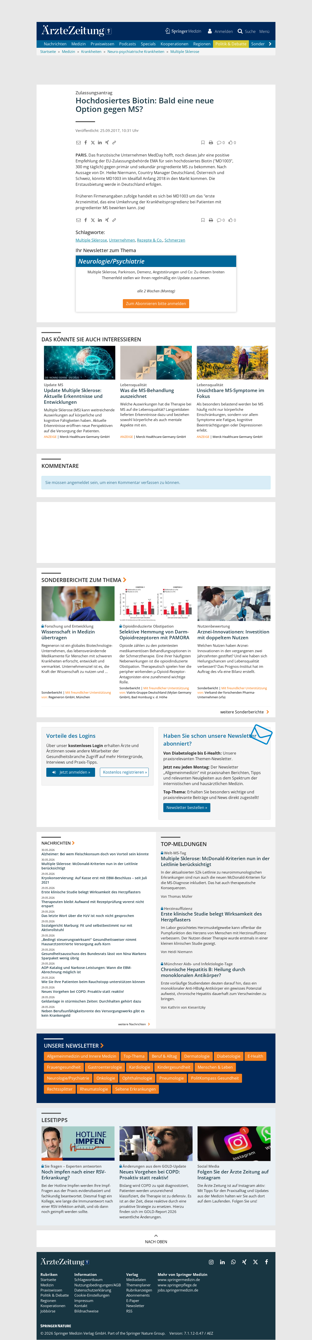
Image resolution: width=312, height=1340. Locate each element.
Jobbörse (47, 1311)
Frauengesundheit (64, 1067)
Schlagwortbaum (88, 1279)
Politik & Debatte (230, 44)
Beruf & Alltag (164, 1056)
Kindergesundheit (173, 1067)
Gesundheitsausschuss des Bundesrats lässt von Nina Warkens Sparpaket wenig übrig (93, 955)
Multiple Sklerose (91, 240)
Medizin (78, 44)
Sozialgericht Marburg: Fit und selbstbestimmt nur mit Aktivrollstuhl (86, 927)
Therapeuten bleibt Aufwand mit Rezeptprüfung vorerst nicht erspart (92, 903)
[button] (264, 31)
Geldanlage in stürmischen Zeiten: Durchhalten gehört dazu (91, 1001)
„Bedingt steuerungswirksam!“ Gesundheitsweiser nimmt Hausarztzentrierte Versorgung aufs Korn (88, 941)
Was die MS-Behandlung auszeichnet (147, 393)
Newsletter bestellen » (186, 807)
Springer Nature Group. (146, 1333)
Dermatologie (197, 1056)
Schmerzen (175, 240)
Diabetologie (228, 1056)
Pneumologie (171, 1078)
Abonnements (138, 1295)
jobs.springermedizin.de (178, 1290)
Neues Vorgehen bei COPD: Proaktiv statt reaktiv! (82, 991)
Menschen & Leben (215, 1067)
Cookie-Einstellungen (91, 1295)
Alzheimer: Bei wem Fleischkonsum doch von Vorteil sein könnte (95, 854)
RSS (129, 1311)
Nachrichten (55, 44)
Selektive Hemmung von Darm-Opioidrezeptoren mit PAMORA (154, 635)
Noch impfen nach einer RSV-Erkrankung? (73, 1175)
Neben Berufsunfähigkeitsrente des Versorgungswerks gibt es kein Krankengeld (93, 1013)
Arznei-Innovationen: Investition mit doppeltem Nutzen (233, 635)
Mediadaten (136, 1279)
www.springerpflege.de (177, 1284)
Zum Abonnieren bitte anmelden (156, 303)
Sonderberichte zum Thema (81, 579)
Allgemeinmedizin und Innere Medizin (81, 1056)
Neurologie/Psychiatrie (68, 1078)
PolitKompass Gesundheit (215, 1078)
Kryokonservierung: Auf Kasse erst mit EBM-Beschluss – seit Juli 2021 (94, 880)
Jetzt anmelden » (70, 772)
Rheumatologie (94, 1089)
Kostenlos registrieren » (125, 772)
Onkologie (106, 1078)
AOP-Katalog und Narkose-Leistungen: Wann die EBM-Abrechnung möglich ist (86, 970)
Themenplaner (138, 1284)
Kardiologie (139, 1067)
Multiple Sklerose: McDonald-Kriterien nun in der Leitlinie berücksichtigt (89, 866)
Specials (148, 44)
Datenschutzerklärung (92, 1290)
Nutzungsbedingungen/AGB (97, 1284)
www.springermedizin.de (179, 1279)
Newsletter (135, 1305)
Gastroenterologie (105, 1067)
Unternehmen (122, 240)
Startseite (48, 1279)
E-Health (255, 1056)
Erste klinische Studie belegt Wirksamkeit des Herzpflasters (91, 892)
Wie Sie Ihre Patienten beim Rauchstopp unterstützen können (93, 982)
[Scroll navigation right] (270, 44)
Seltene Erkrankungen (135, 1089)
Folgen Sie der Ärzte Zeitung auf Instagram (233, 1175)
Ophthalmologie (137, 1078)
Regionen (202, 44)
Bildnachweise (86, 1311)
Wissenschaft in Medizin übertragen (68, 635)
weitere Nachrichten (134, 1024)
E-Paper (132, 1300)
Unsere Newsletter (71, 1045)
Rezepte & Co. (150, 240)
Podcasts (127, 44)
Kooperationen (174, 44)
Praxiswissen (102, 44)
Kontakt (80, 1305)
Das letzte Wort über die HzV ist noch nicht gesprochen (87, 916)
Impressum (83, 1300)
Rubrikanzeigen (139, 1290)
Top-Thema (134, 1056)
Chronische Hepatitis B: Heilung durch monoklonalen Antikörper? (203, 972)
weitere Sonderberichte (245, 712)
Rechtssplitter (60, 1089)
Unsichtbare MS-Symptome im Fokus (230, 393)
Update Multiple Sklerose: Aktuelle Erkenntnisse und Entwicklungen (73, 396)
